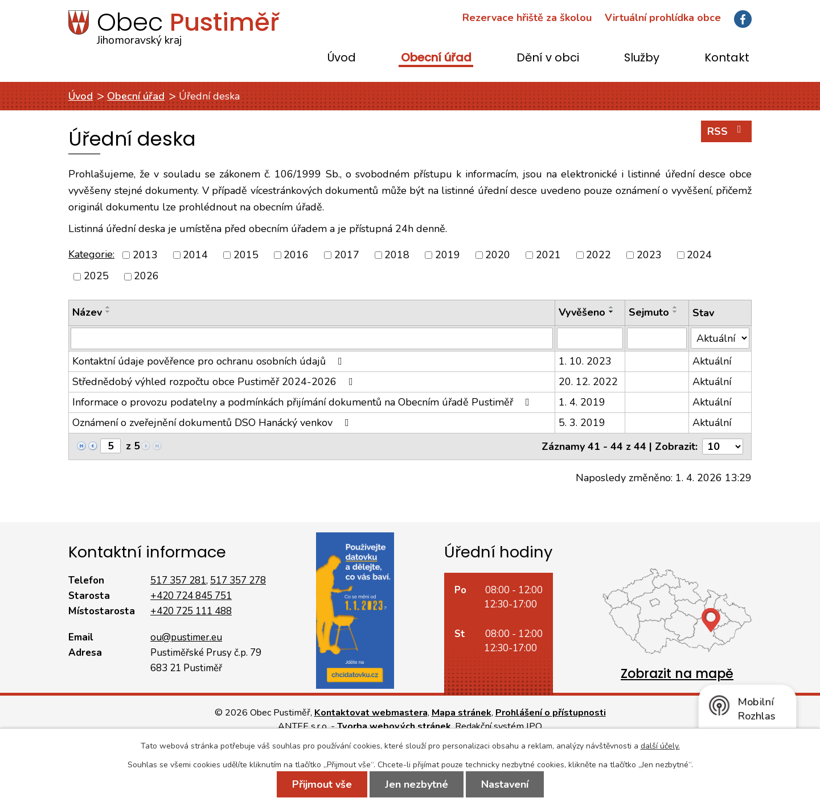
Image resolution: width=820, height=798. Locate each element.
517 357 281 (178, 580)
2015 (246, 255)
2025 (96, 276)
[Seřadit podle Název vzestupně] (108, 307)
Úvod (341, 58)
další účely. (660, 746)
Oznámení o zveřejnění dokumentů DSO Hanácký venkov (213, 422)
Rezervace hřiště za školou (527, 17)
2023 (649, 255)
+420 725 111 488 (191, 611)
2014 (195, 255)
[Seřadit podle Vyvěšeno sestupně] (611, 311)
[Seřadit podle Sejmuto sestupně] (675, 311)
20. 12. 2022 (588, 381)
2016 (296, 255)
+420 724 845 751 (191, 595)
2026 (146, 276)
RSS (726, 131)
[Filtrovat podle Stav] (720, 338)
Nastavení (504, 784)
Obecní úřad (436, 58)
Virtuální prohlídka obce (663, 17)
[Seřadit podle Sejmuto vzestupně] (675, 307)
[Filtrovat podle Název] (312, 338)
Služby (641, 58)
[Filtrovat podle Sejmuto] (657, 338)
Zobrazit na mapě (677, 674)
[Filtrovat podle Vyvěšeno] (590, 338)
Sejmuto (649, 312)
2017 (346, 255)
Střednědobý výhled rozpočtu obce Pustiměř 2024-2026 (215, 381)
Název (87, 312)
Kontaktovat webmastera (371, 712)
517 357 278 (238, 580)
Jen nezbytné (416, 784)
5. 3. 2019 (582, 422)
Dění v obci (547, 58)
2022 (598, 255)
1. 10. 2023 (585, 361)
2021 (548, 255)
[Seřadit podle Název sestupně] (108, 311)
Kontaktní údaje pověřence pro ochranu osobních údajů (209, 361)
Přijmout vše (322, 784)
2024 (699, 255)
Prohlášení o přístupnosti (550, 712)
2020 (497, 255)
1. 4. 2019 (582, 402)
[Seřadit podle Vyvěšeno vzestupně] (611, 307)
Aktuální (711, 361)
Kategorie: (91, 254)
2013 (145, 255)
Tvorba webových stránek (394, 726)
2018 (396, 255)
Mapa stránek (461, 712)
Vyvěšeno (582, 312)
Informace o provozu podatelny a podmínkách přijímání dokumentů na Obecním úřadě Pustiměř (303, 402)
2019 (447, 255)
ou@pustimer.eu (186, 637)
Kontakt (726, 58)
